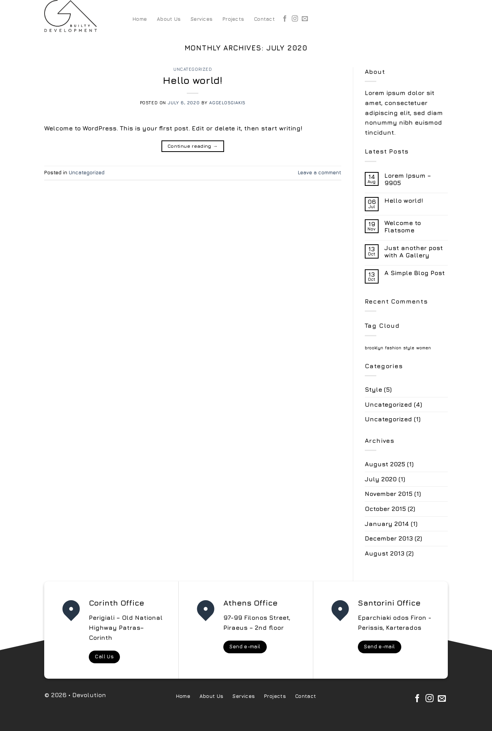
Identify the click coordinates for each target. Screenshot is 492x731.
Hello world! (193, 80)
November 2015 (388, 493)
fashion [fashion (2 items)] (393, 347)
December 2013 (389, 538)
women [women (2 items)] (423, 347)
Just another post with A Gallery (413, 251)
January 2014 (387, 523)
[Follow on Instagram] (295, 18)
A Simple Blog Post (414, 272)
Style (373, 389)
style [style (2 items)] (408, 347)
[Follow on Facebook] (285, 18)
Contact (264, 19)
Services (202, 19)
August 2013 (384, 553)
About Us (169, 19)
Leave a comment (319, 172)
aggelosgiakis (227, 102)
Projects (233, 19)
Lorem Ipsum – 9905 (407, 179)
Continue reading (193, 146)
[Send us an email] (305, 18)
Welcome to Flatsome (402, 226)
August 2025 (385, 464)
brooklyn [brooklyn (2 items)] (374, 347)
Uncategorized (192, 69)
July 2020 (381, 479)
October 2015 (385, 508)
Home (140, 19)
